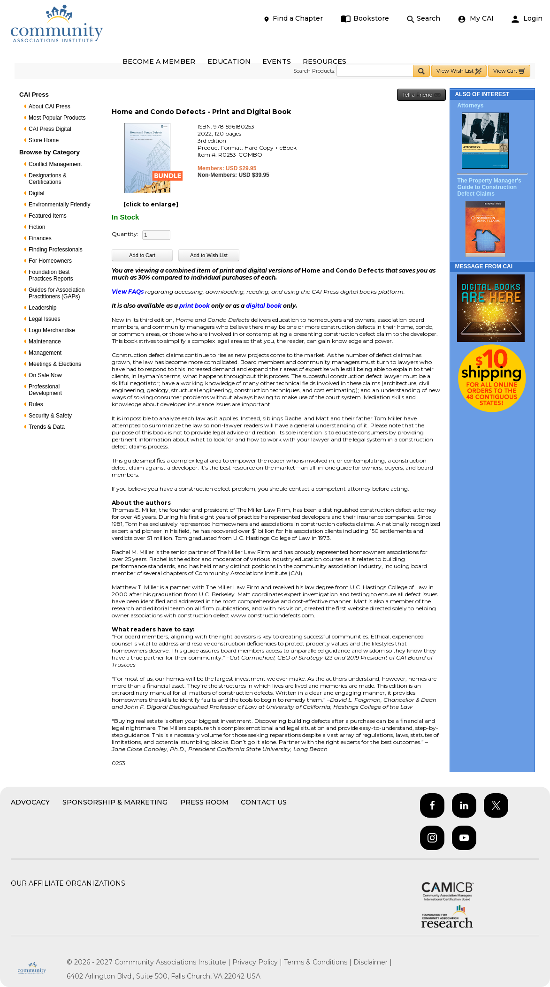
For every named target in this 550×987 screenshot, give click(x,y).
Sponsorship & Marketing (115, 802)
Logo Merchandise (52, 330)
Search (423, 18)
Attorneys (470, 105)
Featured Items (48, 216)
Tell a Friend (421, 95)
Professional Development (45, 389)
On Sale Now (45, 375)
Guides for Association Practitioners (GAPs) (56, 293)
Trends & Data (47, 427)
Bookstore (365, 18)
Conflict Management (55, 164)
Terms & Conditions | (318, 962)
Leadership (42, 307)
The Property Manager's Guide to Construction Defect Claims (489, 187)
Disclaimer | (372, 962)
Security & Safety (50, 415)
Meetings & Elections (55, 364)
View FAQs (128, 291)
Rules (36, 404)
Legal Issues (44, 319)
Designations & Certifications (48, 178)
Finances (40, 238)
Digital (36, 193)
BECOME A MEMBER (158, 61)
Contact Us (264, 802)
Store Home (44, 140)
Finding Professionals (56, 249)
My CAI (476, 18)
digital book (264, 305)
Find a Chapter (293, 18)
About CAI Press (49, 106)
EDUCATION (229, 61)
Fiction (37, 227)
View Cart (509, 71)
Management (45, 352)
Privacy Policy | (258, 962)
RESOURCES (324, 61)
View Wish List (458, 71)
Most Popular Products (57, 117)
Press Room (204, 802)
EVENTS (276, 61)
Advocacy (30, 802)
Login (527, 18)
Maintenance (45, 341)
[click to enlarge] (150, 204)
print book (194, 305)
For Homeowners (50, 261)
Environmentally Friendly (59, 204)
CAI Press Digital (50, 129)
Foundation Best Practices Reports (51, 275)
